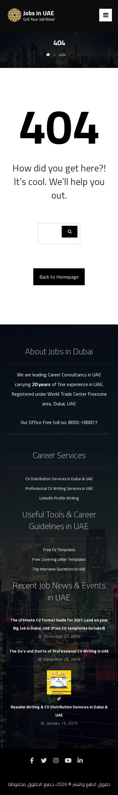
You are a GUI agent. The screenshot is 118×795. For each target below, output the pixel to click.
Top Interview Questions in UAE (59, 569)
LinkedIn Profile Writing (59, 498)
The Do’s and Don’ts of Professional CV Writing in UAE (59, 651)
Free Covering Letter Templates (59, 559)
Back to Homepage (59, 276)
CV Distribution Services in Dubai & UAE (59, 478)
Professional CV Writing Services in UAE (59, 488)
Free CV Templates (59, 549)
